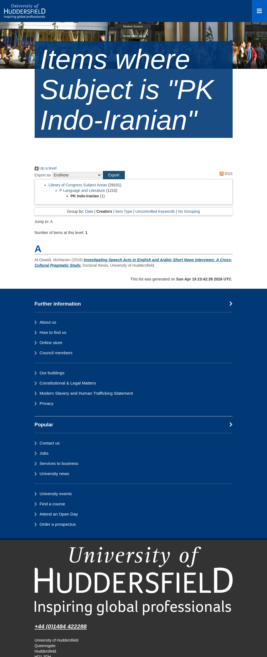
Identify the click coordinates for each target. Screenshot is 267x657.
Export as (43, 175)
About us (48, 322)
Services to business (59, 463)
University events (56, 493)
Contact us (50, 443)
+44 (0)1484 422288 (61, 626)
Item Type (123, 211)
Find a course (52, 503)
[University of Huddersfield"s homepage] (134, 581)
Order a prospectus (58, 524)
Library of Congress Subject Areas (78, 185)
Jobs (44, 453)
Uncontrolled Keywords (155, 211)
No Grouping (189, 211)
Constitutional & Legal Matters (68, 383)
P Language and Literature (82, 190)
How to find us (53, 332)
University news (54, 473)
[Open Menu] (259, 11)
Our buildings (52, 372)
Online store (51, 342)
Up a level (46, 168)
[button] (114, 175)
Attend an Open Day (59, 514)
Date (89, 211)
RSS (225, 173)
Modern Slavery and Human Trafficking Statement (86, 393)
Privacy (46, 403)
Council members (56, 352)
